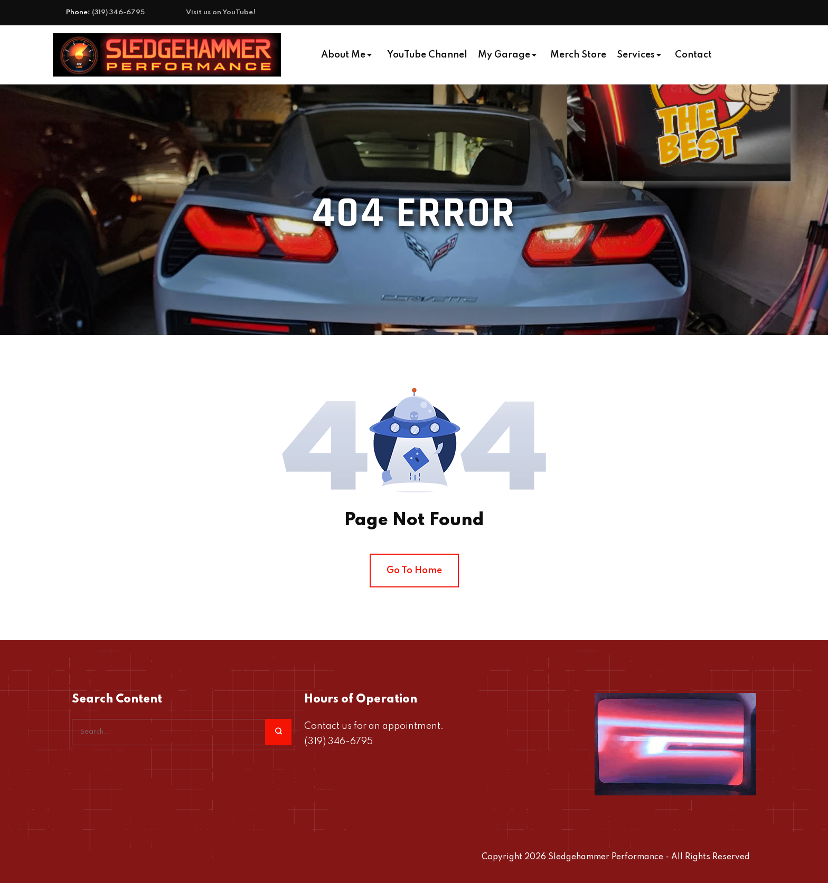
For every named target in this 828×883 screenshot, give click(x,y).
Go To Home (414, 570)
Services (636, 55)
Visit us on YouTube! (221, 12)
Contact (693, 55)
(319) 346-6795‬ (118, 12)
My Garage (504, 55)
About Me (343, 55)
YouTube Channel (427, 55)
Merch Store (578, 55)
